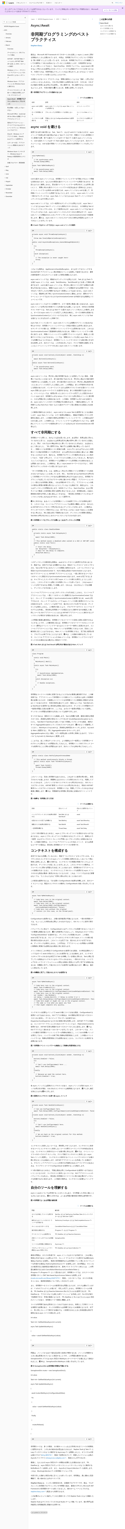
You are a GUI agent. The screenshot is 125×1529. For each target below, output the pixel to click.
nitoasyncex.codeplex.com (55, 1458)
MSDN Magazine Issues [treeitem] (11, 26)
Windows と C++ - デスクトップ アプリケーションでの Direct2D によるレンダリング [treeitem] (16, 74)
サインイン (119, 3)
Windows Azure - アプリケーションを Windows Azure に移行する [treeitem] (16, 83)
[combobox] (14, 22)
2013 (57, 19)
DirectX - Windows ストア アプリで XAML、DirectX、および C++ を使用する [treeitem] (16, 136)
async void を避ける (106, 26)
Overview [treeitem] (9, 34)
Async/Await (104, 23)
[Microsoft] (3, 2)
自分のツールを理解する (108, 34)
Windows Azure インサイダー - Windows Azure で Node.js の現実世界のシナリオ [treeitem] (16, 155)
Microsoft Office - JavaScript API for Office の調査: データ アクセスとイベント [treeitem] (16, 116)
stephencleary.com (37, 1491)
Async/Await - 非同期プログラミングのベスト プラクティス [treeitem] (16, 101)
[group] (62, 543)
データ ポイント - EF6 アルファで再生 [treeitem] (16, 54)
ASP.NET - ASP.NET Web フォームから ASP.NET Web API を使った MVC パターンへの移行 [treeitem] (16, 62)
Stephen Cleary (36, 45)
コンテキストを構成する (108, 31)
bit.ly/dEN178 (46, 1455)
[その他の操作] (92, 19)
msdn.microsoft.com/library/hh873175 (45, 1278)
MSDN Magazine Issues (45, 19)
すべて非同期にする (106, 28)
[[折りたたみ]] (25, 17)
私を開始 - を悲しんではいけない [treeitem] (16, 109)
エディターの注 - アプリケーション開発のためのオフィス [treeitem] (16, 145)
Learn (33, 19)
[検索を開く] (112, 3)
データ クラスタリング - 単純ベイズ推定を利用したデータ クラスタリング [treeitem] (16, 92)
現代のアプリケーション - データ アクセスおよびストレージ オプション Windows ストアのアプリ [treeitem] (16, 126)
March (64, 19)
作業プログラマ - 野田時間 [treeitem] (16, 163)
